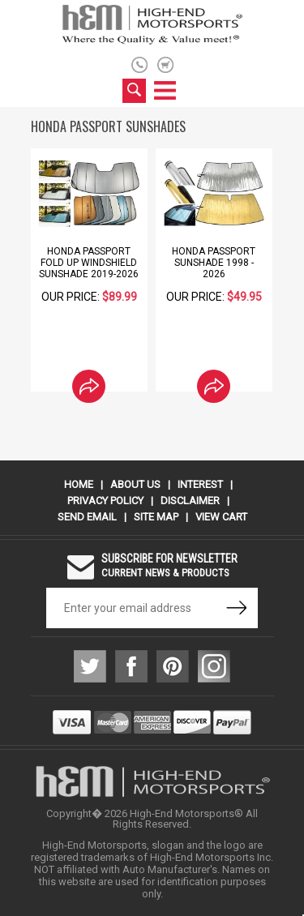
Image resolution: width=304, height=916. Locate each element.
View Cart (221, 517)
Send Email (87, 517)
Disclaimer (190, 500)
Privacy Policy (105, 500)
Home (78, 484)
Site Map (156, 517)
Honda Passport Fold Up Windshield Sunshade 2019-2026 (89, 263)
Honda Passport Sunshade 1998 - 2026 (213, 263)
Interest (200, 484)
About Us (135, 484)
